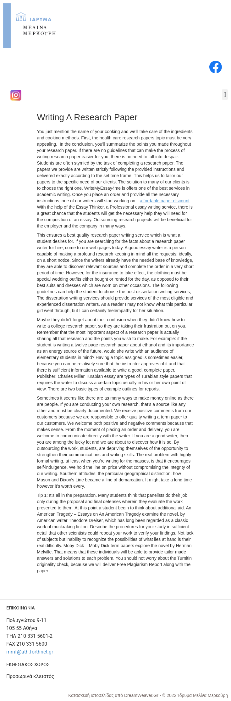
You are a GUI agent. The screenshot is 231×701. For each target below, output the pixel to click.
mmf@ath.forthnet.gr (29, 652)
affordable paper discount (165, 200)
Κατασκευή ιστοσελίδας (91, 695)
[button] (225, 94)
